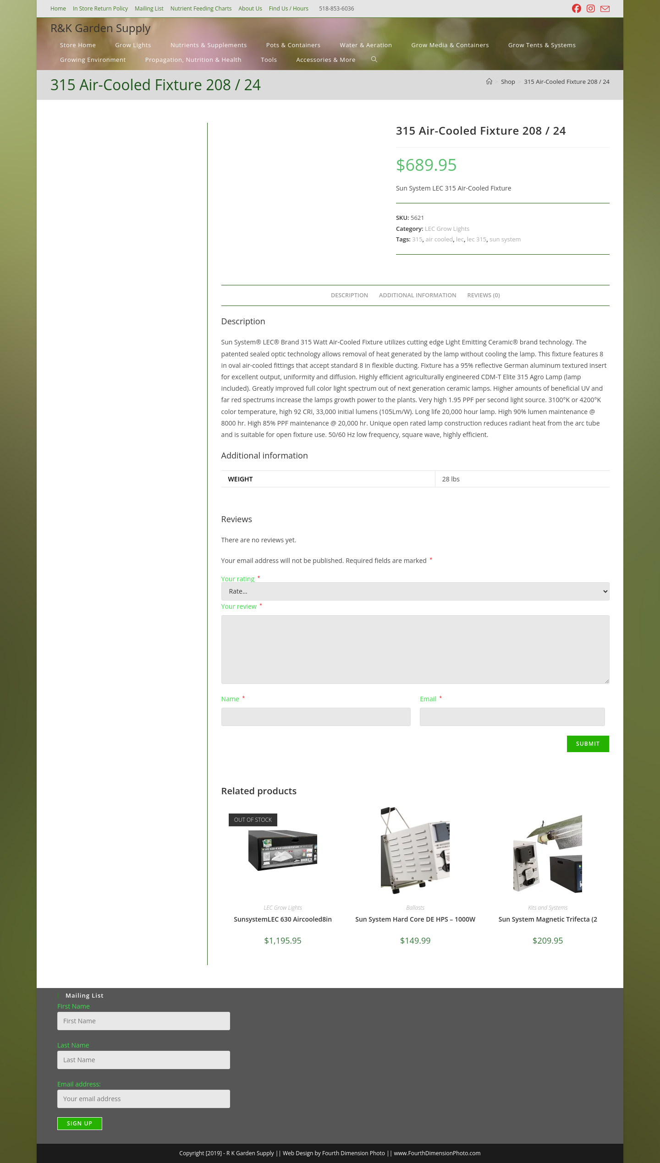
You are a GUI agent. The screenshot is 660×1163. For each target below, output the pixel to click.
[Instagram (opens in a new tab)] (591, 8)
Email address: (79, 1084)
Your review (241, 606)
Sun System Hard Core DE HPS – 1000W (415, 919)
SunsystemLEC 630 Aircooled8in (283, 919)
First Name (73, 1006)
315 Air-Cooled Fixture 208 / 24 (567, 81)
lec (460, 239)
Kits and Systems (547, 908)
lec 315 (477, 239)
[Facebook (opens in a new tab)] (576, 8)
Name (233, 698)
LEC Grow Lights (447, 228)
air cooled (439, 239)
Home (58, 8)
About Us (250, 8)
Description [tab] (349, 295)
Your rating (240, 579)
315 (417, 239)
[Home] (489, 81)
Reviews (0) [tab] (484, 295)
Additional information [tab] (417, 295)
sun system (505, 239)
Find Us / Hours (288, 8)
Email (431, 698)
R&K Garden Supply (100, 27)
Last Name (73, 1045)
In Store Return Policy (100, 8)
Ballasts (415, 908)
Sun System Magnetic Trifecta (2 (548, 919)
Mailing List (149, 8)
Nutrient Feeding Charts (201, 8)
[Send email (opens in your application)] (604, 9)
